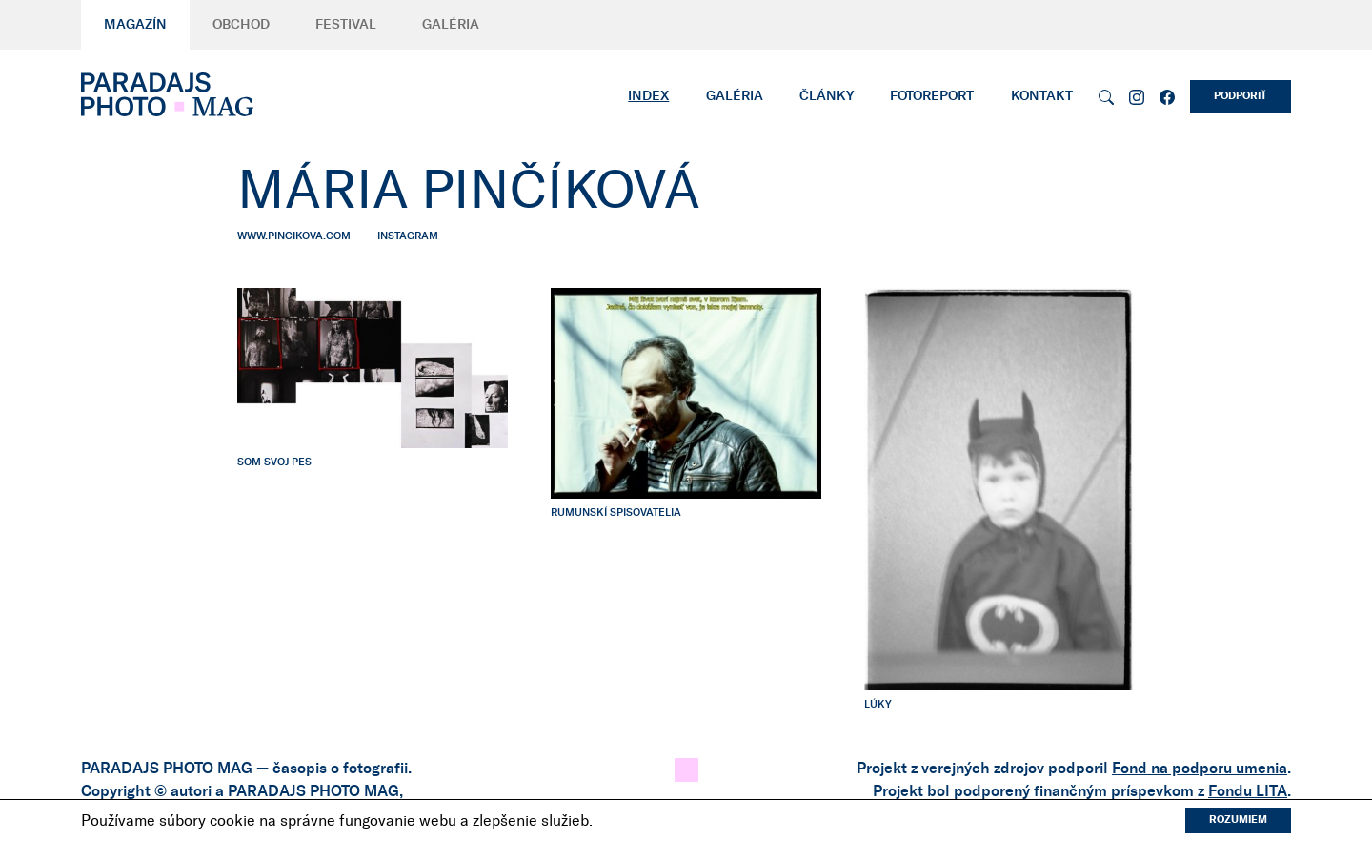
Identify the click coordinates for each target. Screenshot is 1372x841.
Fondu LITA (1247, 791)
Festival (345, 24)
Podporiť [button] (1240, 96)
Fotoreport (932, 96)
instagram (407, 236)
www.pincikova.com (294, 236)
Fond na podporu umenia (1199, 768)
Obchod (241, 24)
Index (648, 96)
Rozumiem (1238, 819)
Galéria (450, 24)
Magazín (135, 24)
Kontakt (1042, 96)
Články (826, 96)
